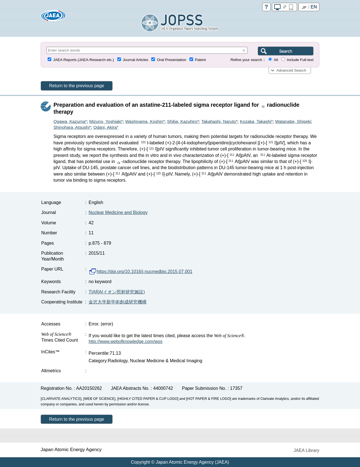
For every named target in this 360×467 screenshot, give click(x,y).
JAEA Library (306, 450)
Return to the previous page (76, 85)
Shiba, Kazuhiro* (183, 121)
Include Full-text (300, 60)
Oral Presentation (171, 60)
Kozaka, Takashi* (256, 121)
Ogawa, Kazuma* (70, 121)
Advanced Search (291, 70)
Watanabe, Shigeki (293, 121)
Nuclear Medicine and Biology (118, 212)
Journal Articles (135, 60)
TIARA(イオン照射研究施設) (117, 292)
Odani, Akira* (105, 127)
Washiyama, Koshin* (145, 121)
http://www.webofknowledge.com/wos (125, 341)
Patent (200, 60)
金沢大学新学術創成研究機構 (118, 302)
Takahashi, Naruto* (219, 121)
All (276, 60)
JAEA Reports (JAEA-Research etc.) (83, 60)
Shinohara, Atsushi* (72, 127)
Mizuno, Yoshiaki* (106, 121)
